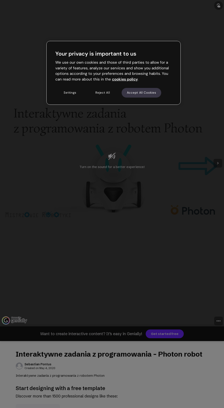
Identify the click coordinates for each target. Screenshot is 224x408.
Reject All (102, 93)
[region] (113, 73)
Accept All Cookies (141, 93)
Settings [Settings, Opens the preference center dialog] (70, 93)
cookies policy (125, 79)
